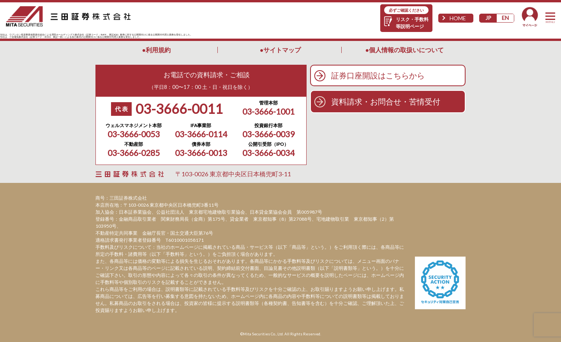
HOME (458, 18)
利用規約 (158, 49)
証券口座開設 (378, 75)
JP (488, 17)
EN (505, 17)
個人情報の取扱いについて (406, 49)
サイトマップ (282, 49)
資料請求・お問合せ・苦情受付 (385, 101)
